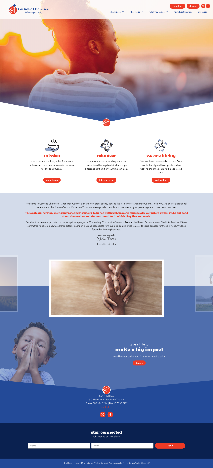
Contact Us (106, 407)
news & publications (183, 11)
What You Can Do (159, 11)
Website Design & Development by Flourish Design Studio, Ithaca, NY (122, 463)
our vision (202, 11)
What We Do (137, 11)
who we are (117, 11)
